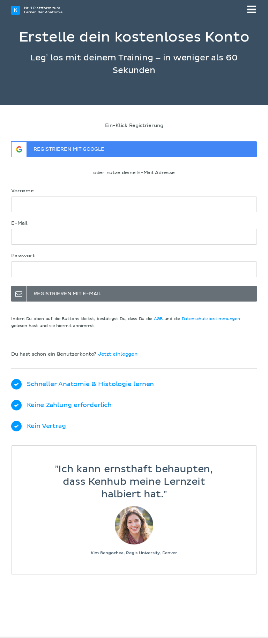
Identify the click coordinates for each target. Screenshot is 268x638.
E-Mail (19, 223)
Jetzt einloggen (117, 354)
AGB (158, 319)
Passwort (23, 255)
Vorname (22, 190)
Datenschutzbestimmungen (211, 319)
